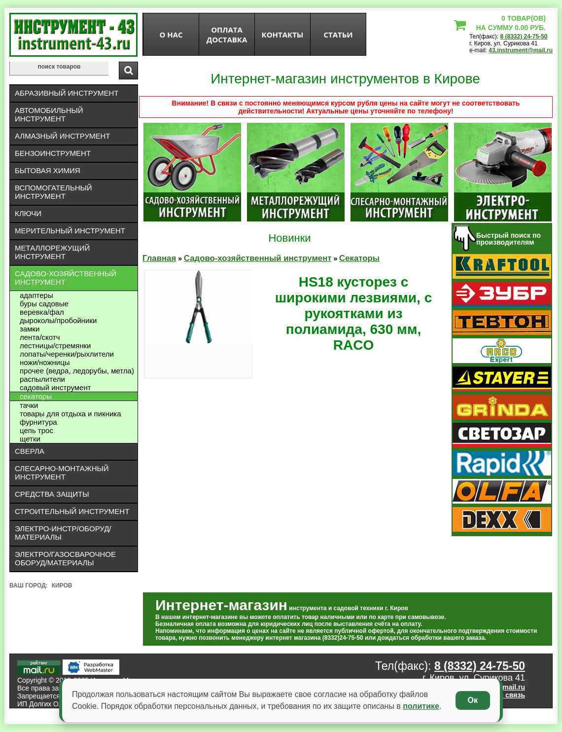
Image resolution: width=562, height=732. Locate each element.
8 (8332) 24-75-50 (523, 36)
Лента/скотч (40, 337)
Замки (29, 329)
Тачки (29, 405)
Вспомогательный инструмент (53, 191)
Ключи (28, 213)
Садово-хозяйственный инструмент (65, 277)
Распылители (42, 379)
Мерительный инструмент (70, 230)
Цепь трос (36, 430)
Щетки (30, 439)
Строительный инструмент (72, 511)
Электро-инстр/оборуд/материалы (63, 532)
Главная (159, 258)
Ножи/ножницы (45, 362)
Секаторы (36, 396)
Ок (473, 700)
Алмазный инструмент (62, 136)
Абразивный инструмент (66, 93)
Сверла (29, 451)
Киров (62, 585)
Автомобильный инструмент (49, 114)
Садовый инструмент (55, 387)
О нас (170, 34)
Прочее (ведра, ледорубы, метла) (77, 370)
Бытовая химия (47, 170)
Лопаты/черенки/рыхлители (67, 354)
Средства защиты (52, 494)
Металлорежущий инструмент (52, 252)
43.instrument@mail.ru (521, 50)
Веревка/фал (42, 312)
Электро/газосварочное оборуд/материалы (65, 558)
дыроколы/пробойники (58, 320)
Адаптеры (36, 295)
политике (421, 706)
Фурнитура (38, 422)
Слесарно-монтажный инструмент (62, 472)
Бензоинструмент (53, 153)
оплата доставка (227, 34)
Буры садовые (44, 303)
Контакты (283, 34)
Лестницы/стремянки (55, 345)
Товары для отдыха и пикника (70, 413)
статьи (337, 34)
